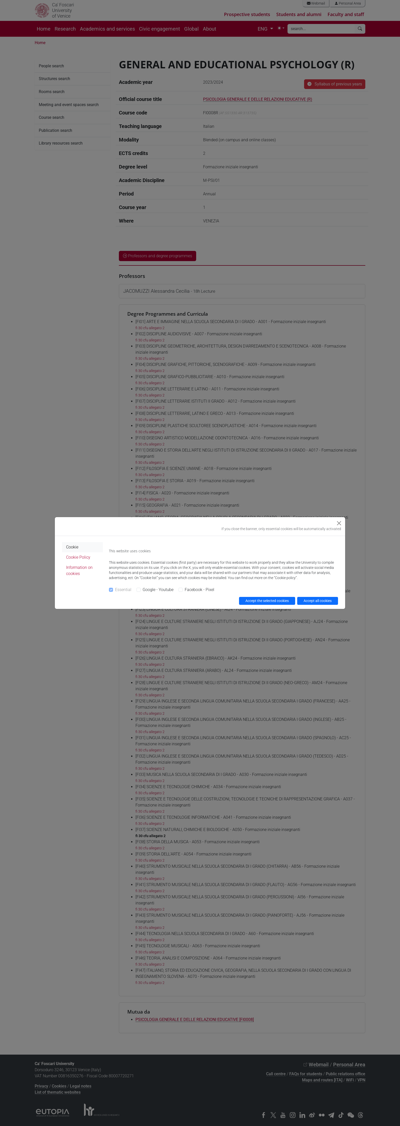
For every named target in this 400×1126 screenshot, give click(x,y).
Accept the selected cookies (267, 601)
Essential (123, 589)
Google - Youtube (158, 589)
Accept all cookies (318, 601)
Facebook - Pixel (199, 589)
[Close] (339, 523)
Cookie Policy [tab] (78, 557)
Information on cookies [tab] (79, 570)
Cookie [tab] (72, 547)
